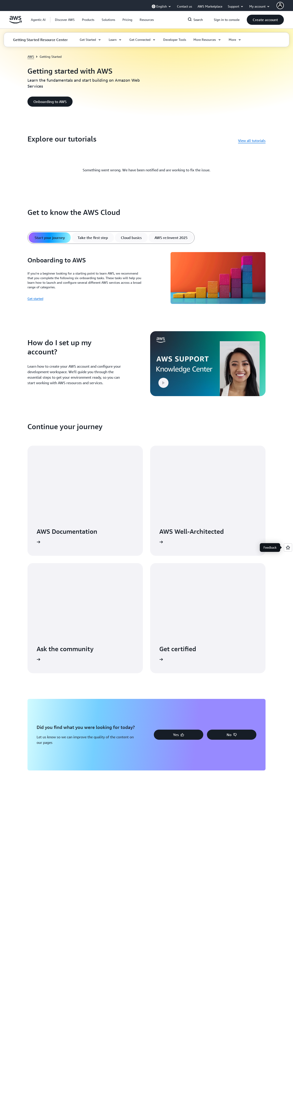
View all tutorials (252, 140)
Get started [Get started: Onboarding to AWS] (35, 298)
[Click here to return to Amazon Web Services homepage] (15, 22)
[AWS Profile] (280, 5)
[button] (64, 20)
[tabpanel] (146, 279)
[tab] (50, 238)
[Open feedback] (288, 547)
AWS (30, 56)
